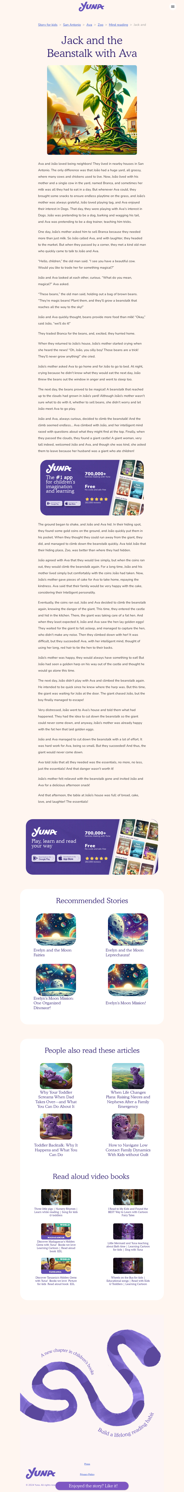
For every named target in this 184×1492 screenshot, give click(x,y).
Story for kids (48, 25)
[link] (54, 503)
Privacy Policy (87, 1474)
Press (87, 1464)
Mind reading (118, 25)
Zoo (100, 25)
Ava (89, 25)
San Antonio (72, 25)
